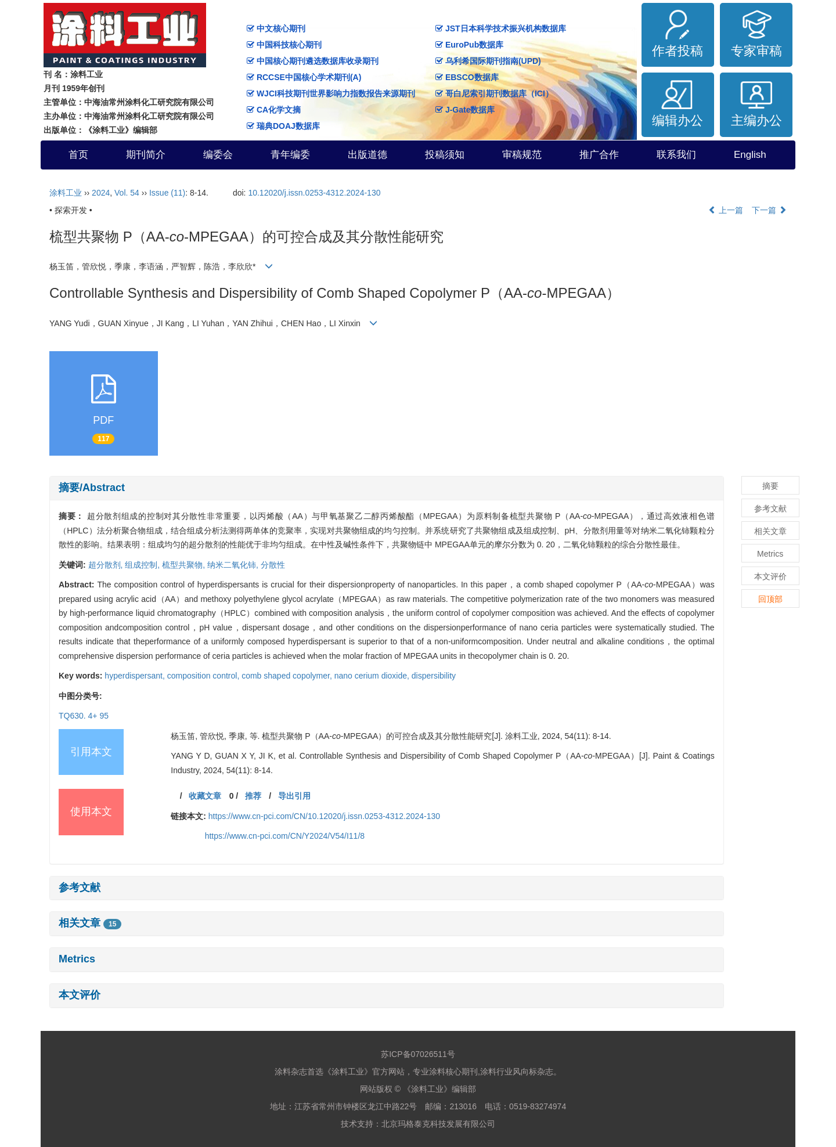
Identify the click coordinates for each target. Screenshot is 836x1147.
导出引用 (294, 795)
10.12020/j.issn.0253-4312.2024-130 (314, 192)
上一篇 (725, 210)
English (750, 154)
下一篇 (769, 210)
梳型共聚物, (184, 564)
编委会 (218, 154)
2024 (101, 192)
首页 (78, 154)
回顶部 (770, 599)
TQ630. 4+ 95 (84, 715)
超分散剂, (106, 564)
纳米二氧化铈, (234, 564)
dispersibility (434, 675)
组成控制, (143, 564)
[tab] (386, 488)
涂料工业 (65, 192)
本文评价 (79, 995)
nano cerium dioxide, (373, 675)
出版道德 (367, 154)
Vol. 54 (126, 192)
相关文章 (90, 923)
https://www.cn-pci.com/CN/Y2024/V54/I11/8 (285, 836)
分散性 (273, 564)
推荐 (253, 795)
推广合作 (599, 154)
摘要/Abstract (92, 487)
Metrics (77, 959)
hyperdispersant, (136, 675)
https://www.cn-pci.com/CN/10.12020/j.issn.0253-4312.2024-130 (324, 816)
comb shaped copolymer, (288, 675)
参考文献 (79, 887)
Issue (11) (167, 192)
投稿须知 (444, 154)
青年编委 (290, 154)
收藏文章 (205, 795)
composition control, (204, 675)
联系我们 (676, 154)
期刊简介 (145, 154)
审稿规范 (522, 154)
